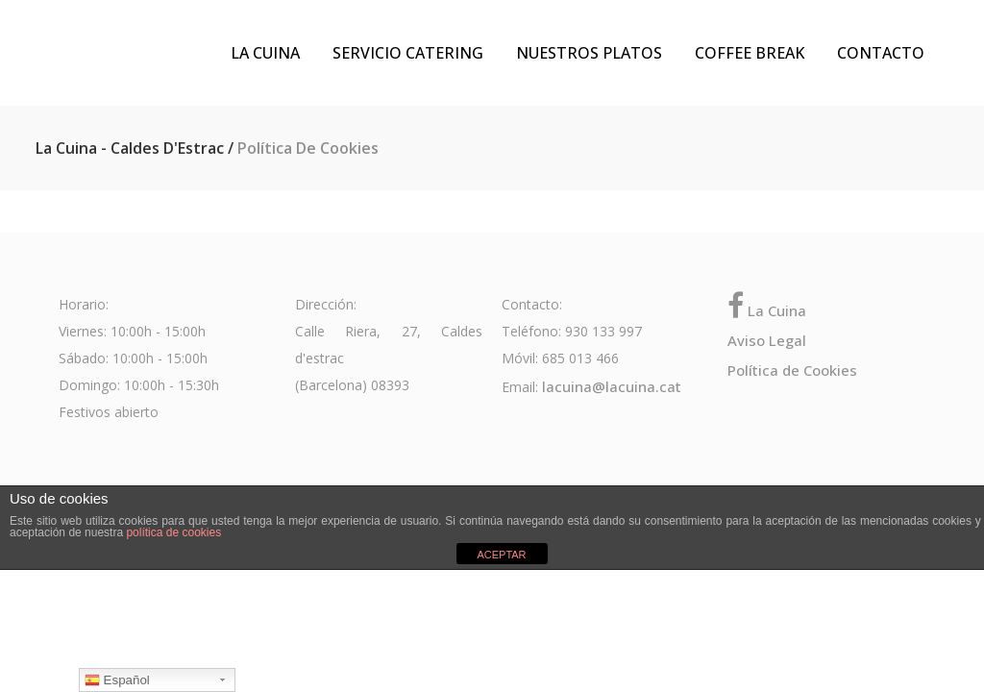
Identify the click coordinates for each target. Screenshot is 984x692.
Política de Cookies (792, 370)
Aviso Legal (766, 340)
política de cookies (173, 532)
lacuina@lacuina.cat (611, 386)
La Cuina (766, 310)
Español (117, 680)
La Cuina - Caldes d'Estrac (130, 148)
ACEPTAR (501, 554)
